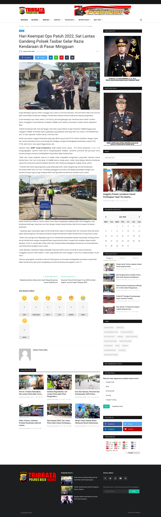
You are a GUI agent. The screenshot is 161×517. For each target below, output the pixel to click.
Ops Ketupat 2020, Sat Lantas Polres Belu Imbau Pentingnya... (59, 422)
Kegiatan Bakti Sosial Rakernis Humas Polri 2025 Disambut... (86, 498)
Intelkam (125, 346)
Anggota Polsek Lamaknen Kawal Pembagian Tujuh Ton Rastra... (119, 195)
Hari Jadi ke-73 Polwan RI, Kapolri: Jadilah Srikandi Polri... (128, 308)
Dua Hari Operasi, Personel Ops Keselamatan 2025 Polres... (87, 393)
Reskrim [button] (35, 20)
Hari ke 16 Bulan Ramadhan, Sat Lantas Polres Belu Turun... (31, 393)
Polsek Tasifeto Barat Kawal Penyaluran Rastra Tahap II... (86, 488)
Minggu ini (109, 258)
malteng (120, 337)
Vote (106, 406)
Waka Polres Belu (125, 341)
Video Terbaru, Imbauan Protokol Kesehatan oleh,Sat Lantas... (30, 423)
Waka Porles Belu (131, 337)
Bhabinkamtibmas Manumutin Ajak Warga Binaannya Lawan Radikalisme (39, 281)
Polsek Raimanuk (110, 350)
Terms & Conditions (134, 512)
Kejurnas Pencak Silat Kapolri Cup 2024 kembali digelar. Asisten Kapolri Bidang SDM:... (78, 281)
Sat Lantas (122, 350)
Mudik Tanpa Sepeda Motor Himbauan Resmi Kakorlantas (86, 422)
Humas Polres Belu (27, 51)
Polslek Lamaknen (127, 332)
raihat (117, 346)
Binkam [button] (46, 20)
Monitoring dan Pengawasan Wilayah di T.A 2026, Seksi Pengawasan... (129, 287)
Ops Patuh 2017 (109, 337)
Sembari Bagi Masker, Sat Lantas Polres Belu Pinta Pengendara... (57, 394)
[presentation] (134, 172)
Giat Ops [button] (98, 20)
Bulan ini (122, 258)
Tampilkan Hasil (117, 406)
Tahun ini (136, 258)
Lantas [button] (58, 20)
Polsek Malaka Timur (111, 332)
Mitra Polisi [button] (84, 20)
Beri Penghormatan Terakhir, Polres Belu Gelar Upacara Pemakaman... (128, 276)
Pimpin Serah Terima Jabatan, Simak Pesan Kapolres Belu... (128, 265)
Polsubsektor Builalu (111, 355)
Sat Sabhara (108, 346)
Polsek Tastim (108, 327)
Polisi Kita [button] (70, 20)
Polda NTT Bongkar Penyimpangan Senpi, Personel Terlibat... (128, 297)
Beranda (24, 20)
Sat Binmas (120, 327)
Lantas (27, 26)
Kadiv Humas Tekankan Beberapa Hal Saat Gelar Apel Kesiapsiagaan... (85, 479)
